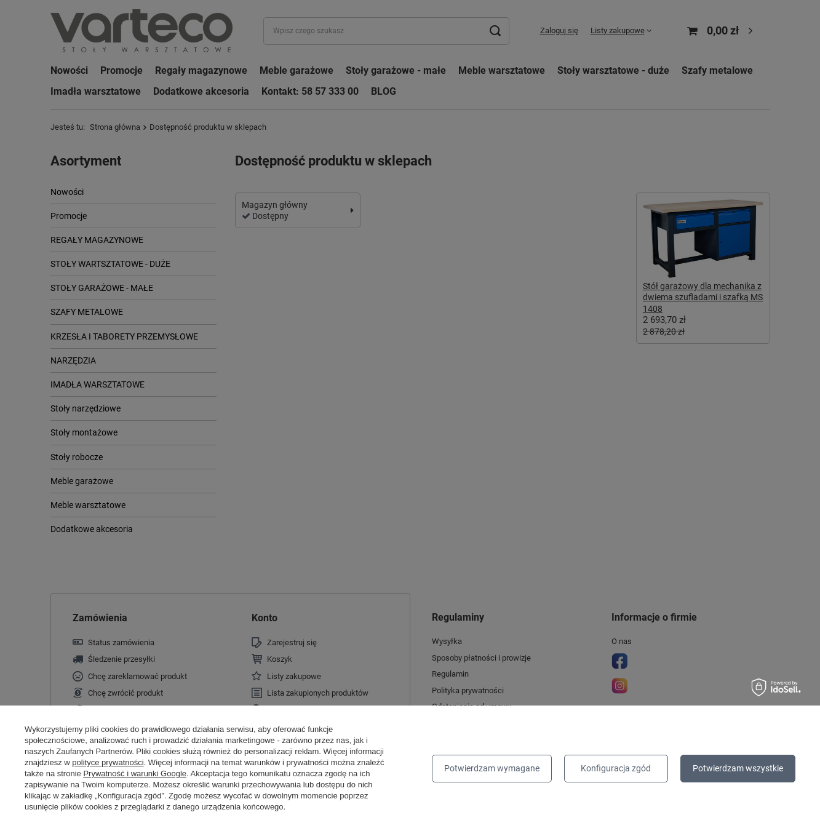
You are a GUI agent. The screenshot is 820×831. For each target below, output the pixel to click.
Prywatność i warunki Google (134, 773)
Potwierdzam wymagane (491, 768)
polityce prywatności (107, 762)
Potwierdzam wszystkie (738, 768)
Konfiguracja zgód (616, 768)
